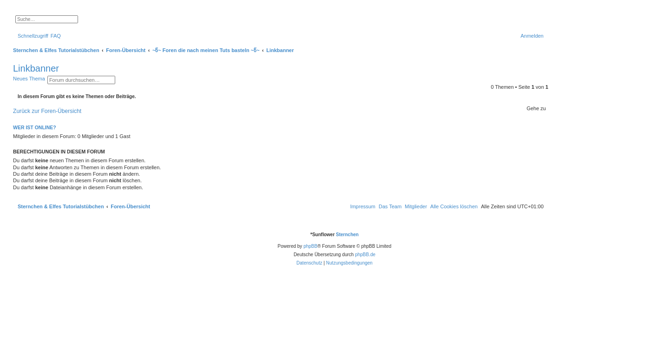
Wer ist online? (34, 127)
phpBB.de (365, 254)
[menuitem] (56, 35)
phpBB (310, 246)
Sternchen (347, 234)
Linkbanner (36, 68)
